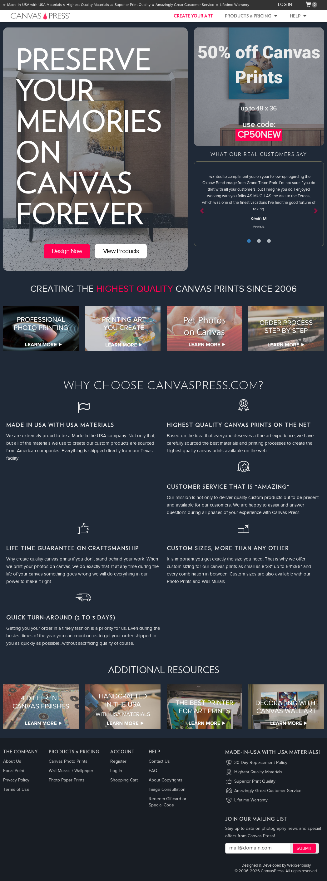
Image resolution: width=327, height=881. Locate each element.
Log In (116, 770)
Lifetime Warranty (251, 800)
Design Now (67, 251)
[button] (203, 203)
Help (298, 16)
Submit (304, 848)
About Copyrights (165, 780)
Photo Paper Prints (67, 780)
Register (118, 761)
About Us (12, 761)
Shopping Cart (124, 780)
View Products (121, 251)
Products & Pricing (251, 16)
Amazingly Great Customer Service (267, 790)
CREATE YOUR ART (193, 16)
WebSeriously (299, 865)
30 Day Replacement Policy (260, 762)
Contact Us (159, 761)
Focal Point (13, 770)
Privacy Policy (16, 780)
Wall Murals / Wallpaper (71, 770)
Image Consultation (167, 789)
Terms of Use (16, 789)
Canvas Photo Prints (68, 761)
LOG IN (285, 4)
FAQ (153, 770)
